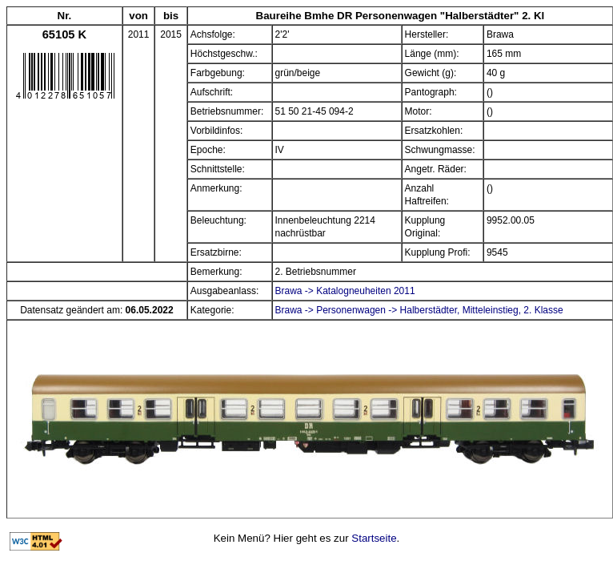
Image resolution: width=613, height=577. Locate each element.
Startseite (373, 538)
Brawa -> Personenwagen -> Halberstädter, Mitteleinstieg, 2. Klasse (419, 310)
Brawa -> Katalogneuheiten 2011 (345, 291)
